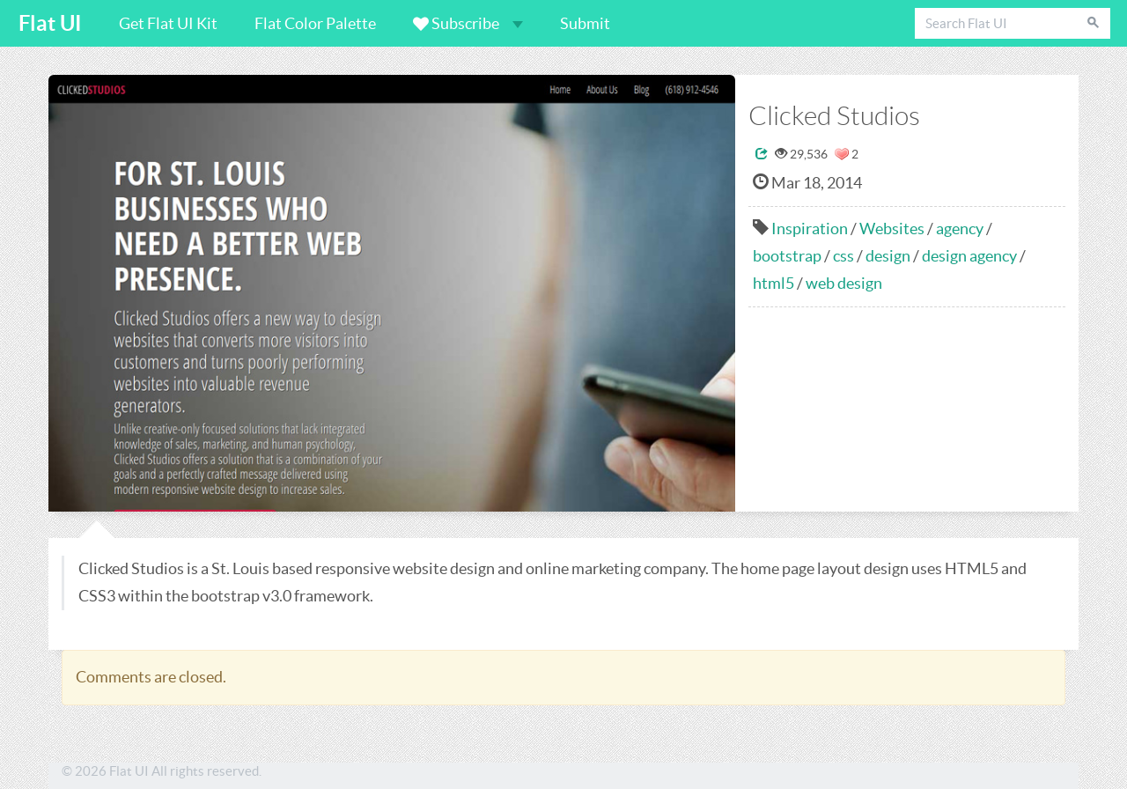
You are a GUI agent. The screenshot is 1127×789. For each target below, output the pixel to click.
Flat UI (50, 23)
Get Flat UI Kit (168, 23)
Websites (891, 228)
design (888, 256)
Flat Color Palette (315, 23)
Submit (585, 23)
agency (959, 228)
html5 (773, 283)
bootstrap (787, 256)
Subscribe (468, 23)
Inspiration (809, 228)
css (843, 256)
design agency (969, 256)
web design (844, 283)
